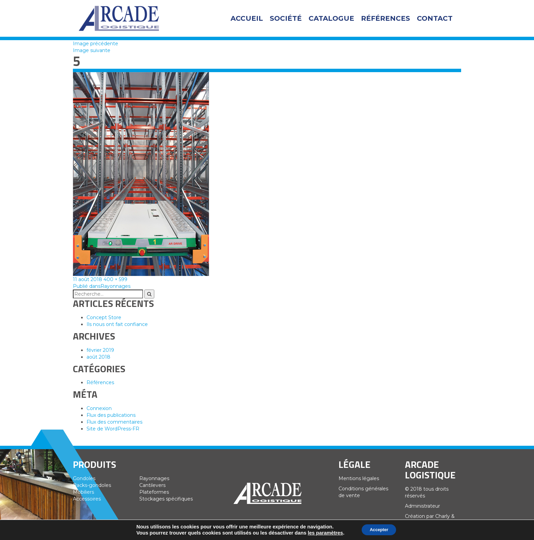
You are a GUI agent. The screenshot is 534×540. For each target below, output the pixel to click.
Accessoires (87, 499)
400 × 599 (115, 279)
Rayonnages (154, 478)
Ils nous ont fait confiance (117, 324)
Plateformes (154, 492)
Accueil (247, 18)
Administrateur (422, 506)
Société (286, 18)
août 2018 (98, 357)
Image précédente (95, 43)
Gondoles (84, 478)
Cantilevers (152, 485)
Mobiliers (83, 492)
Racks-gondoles (92, 485)
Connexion (99, 408)
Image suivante (91, 50)
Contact (435, 18)
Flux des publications (111, 415)
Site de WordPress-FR (113, 429)
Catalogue (331, 18)
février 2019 (100, 350)
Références (385, 18)
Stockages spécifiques (166, 499)
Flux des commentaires (114, 422)
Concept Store (104, 317)
